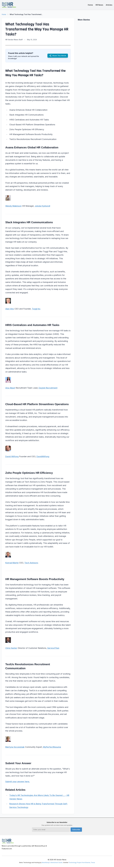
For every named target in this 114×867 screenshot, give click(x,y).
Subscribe (76, 829)
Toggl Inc (36, 309)
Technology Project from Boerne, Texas (82, 862)
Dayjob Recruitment (48, 388)
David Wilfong (12, 456)
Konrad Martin (12, 563)
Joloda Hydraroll (42, 206)
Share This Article (57, 56)
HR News (99, 5)
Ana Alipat (10, 388)
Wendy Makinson (13, 206)
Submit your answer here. (17, 781)
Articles (109, 5)
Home (90, 5)
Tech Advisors (31, 563)
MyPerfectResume (52, 747)
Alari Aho (9, 309)
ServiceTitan (53, 648)
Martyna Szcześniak (14, 747)
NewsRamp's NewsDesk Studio (52, 862)
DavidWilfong (43, 456)
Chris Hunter (11, 648)
